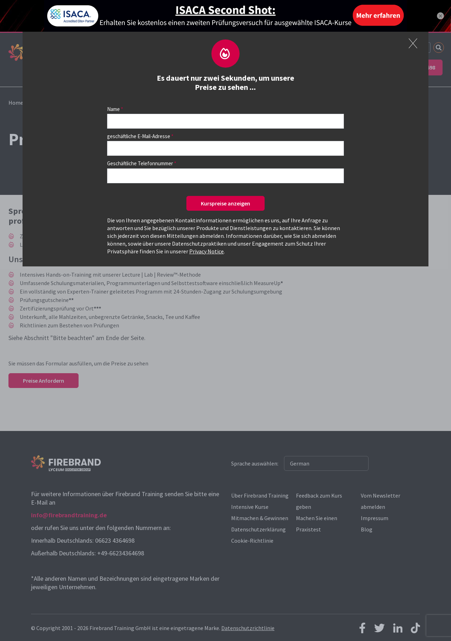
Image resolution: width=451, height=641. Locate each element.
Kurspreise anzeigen (225, 203)
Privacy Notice (206, 251)
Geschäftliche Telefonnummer (140, 163)
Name (113, 109)
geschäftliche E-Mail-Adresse (138, 136)
